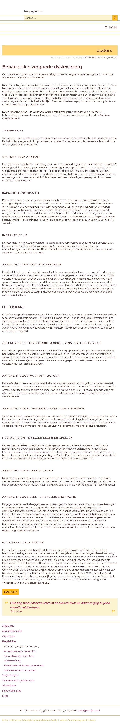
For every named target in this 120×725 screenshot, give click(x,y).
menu (113, 27)
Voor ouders (64, 58)
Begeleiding (76, 58)
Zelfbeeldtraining (12, 660)
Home (53, 58)
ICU (6, 720)
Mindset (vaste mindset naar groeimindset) (24, 665)
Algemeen (8, 626)
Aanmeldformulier (12, 631)
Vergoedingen (10, 675)
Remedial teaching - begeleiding (19, 651)
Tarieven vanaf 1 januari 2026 (18, 680)
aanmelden (10, 591)
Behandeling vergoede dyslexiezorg (21, 646)
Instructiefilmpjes (11, 690)
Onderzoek (8, 636)
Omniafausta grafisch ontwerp (82, 720)
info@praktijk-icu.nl (89, 710)
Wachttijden (9, 685)
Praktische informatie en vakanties (20, 670)
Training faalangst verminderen (19, 656)
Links (5, 695)
